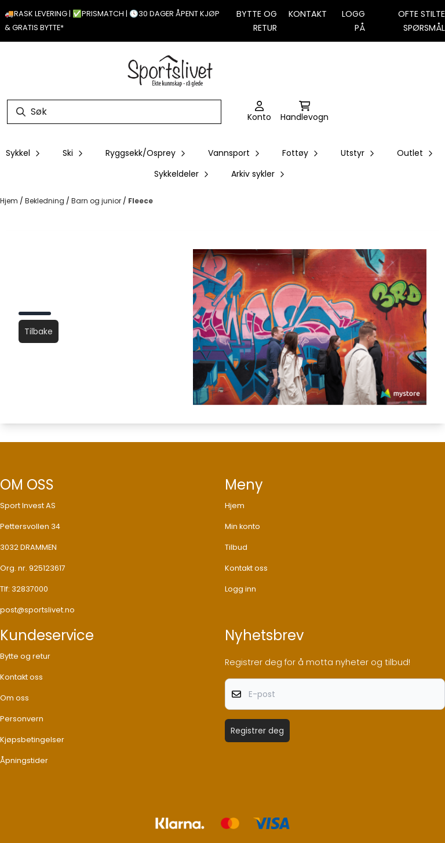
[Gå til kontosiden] (259, 111)
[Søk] (114, 112)
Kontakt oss (246, 568)
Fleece (140, 201)
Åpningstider (24, 760)
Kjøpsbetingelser (32, 740)
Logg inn (240, 589)
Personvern (21, 719)
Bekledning (45, 201)
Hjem (10, 201)
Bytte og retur (25, 656)
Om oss (14, 698)
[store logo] (170, 69)
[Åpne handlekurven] (304, 111)
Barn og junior (97, 201)
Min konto (242, 526)
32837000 (30, 589)
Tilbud (236, 547)
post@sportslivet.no (37, 610)
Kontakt (308, 14)
